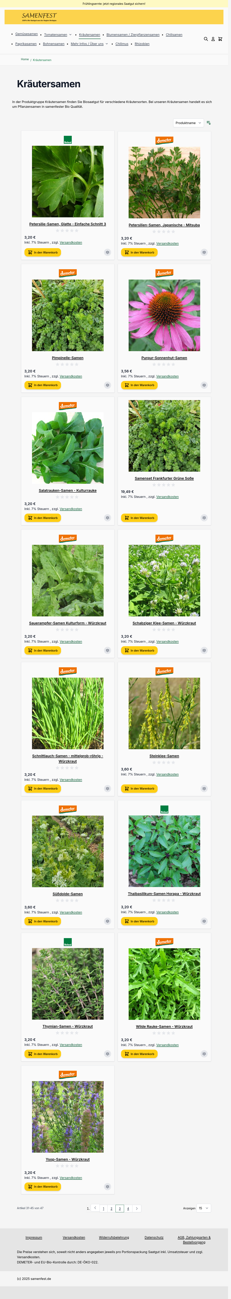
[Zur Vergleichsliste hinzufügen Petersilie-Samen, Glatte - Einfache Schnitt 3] (107, 252)
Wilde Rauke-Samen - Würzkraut (164, 1026)
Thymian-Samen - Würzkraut (68, 1026)
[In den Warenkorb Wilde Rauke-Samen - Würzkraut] (139, 1054)
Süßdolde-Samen (68, 894)
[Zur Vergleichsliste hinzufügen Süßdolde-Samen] (107, 921)
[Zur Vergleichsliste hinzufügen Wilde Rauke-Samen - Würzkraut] (204, 1053)
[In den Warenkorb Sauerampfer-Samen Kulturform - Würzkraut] (42, 650)
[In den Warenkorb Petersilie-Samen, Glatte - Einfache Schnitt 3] (42, 252)
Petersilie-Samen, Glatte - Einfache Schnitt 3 (67, 224)
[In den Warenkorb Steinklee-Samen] (139, 788)
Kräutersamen (89, 35)
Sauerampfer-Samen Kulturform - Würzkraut (67, 623)
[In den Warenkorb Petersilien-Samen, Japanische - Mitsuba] (139, 252)
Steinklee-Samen (164, 756)
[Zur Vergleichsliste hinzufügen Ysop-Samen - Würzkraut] (107, 1186)
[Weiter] (136, 1208)
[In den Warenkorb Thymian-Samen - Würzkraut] (42, 1054)
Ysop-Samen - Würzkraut (68, 1159)
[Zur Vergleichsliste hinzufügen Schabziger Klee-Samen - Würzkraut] (204, 650)
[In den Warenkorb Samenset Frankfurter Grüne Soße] (139, 518)
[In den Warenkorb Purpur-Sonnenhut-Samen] (139, 385)
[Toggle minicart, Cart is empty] (220, 39)
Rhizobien (142, 44)
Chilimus (122, 44)
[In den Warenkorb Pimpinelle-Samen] (42, 385)
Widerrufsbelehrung (114, 1237)
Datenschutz (154, 1237)
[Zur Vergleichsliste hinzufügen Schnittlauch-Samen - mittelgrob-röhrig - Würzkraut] (107, 788)
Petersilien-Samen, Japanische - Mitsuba (164, 225)
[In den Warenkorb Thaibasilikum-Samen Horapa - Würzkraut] (139, 921)
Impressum (34, 1237)
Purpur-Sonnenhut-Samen (164, 358)
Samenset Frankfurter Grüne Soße (164, 478)
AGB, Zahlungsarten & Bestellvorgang (194, 1239)
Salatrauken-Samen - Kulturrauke (68, 490)
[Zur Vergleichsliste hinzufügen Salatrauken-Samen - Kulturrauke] (107, 517)
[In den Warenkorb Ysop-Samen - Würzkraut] (42, 1186)
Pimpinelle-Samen (67, 358)
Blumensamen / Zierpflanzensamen (133, 35)
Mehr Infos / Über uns (87, 44)
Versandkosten (71, 242)
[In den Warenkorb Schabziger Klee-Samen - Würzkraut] (139, 650)
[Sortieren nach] (188, 123)
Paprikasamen (26, 44)
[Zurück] (95, 1208)
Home (25, 59)
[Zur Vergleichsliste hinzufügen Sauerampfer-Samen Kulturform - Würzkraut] (107, 650)
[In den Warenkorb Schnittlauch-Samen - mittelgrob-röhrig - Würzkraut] (42, 788)
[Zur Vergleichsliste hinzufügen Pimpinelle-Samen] (107, 385)
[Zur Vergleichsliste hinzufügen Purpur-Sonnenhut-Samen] (204, 385)
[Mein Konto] (213, 39)
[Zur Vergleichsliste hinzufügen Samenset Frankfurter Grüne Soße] (204, 517)
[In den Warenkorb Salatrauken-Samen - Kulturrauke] (42, 518)
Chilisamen (174, 35)
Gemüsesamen (26, 34)
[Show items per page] (203, 1208)
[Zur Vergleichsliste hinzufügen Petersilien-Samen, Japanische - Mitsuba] (204, 252)
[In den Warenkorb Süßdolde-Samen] (42, 921)
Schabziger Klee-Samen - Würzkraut (164, 623)
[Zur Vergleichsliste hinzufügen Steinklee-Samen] (204, 788)
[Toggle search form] (206, 39)
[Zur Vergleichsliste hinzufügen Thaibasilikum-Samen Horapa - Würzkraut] (204, 921)
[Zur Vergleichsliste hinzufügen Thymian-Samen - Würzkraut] (107, 1053)
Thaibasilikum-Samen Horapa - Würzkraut (164, 894)
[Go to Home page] (39, 17)
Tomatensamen (55, 35)
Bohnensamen (53, 44)
